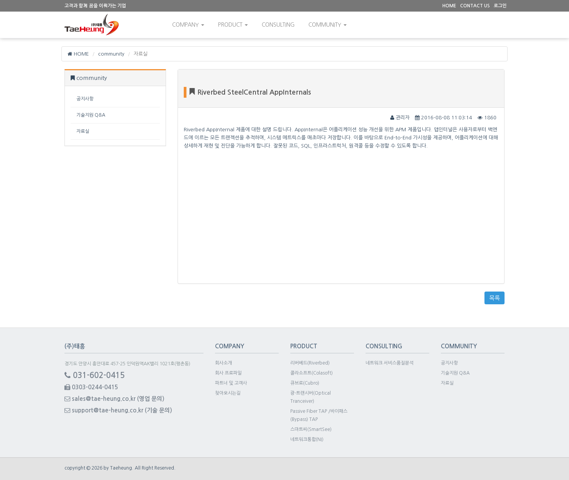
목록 (494, 298)
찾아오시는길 (227, 393)
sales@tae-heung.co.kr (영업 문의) (114, 399)
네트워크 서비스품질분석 (389, 363)
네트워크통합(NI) (306, 439)
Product (233, 24)
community (327, 24)
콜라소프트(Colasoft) (311, 373)
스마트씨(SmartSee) (311, 429)
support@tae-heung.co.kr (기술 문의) (118, 410)
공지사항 (84, 99)
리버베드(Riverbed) (310, 363)
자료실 (82, 131)
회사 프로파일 (228, 373)
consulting (278, 24)
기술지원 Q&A (90, 115)
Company (188, 24)
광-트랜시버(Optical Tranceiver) (310, 397)
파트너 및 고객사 (231, 383)
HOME (78, 53)
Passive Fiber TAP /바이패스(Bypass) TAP (318, 415)
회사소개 (223, 363)
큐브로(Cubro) (304, 383)
